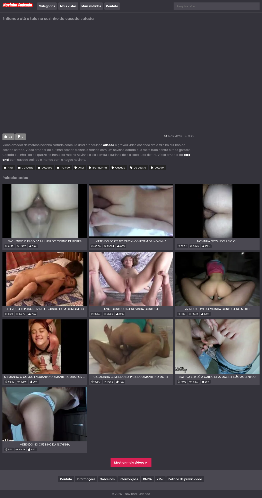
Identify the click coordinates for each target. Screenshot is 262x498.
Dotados (47, 167)
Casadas (27, 167)
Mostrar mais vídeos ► (131, 462)
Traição (65, 167)
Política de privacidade (185, 479)
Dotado (159, 167)
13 (10, 136)
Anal (10, 167)
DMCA (147, 479)
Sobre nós (107, 479)
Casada (120, 167)
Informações (86, 479)
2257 (160, 479)
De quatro (140, 167)
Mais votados (91, 6)
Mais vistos (68, 6)
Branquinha (100, 167)
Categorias (47, 6)
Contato (112, 6)
